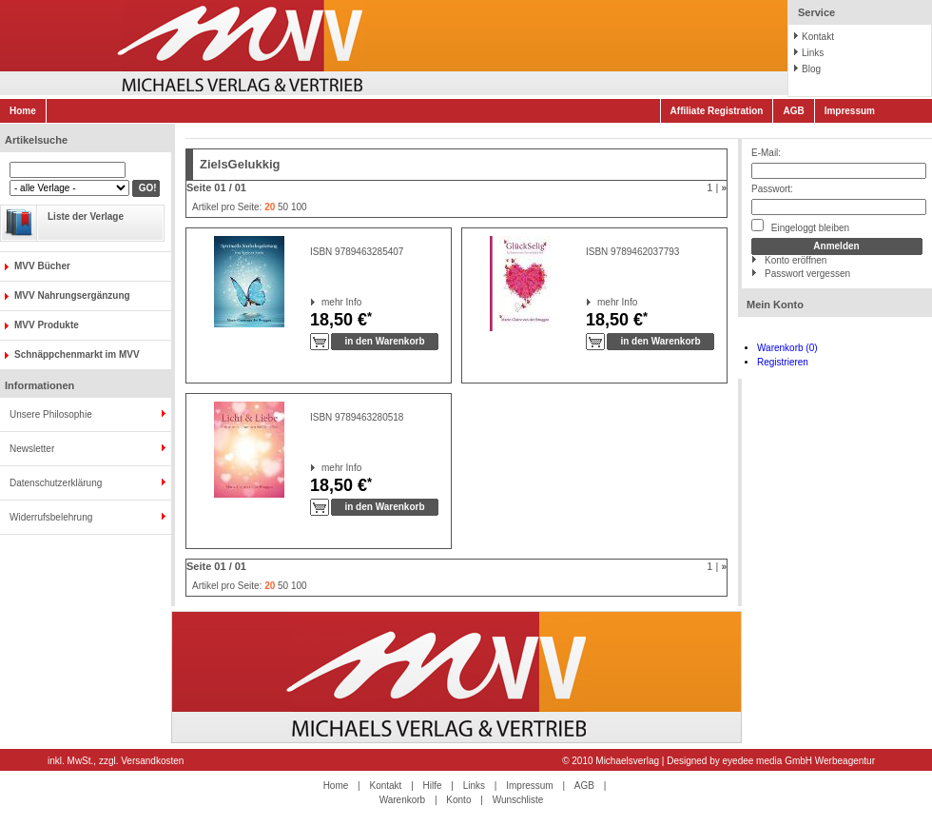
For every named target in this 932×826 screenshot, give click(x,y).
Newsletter (32, 448)
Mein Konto (775, 304)
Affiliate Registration (717, 111)
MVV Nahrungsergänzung (72, 295)
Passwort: (772, 189)
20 (269, 207)
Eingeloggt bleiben (800, 226)
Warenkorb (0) (787, 348)
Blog (811, 69)
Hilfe (432, 785)
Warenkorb (402, 800)
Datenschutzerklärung (56, 483)
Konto (458, 800)
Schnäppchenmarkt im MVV (77, 354)
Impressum (850, 111)
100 (299, 207)
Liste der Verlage (86, 216)
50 (283, 207)
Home (23, 111)
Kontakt (818, 36)
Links (813, 53)
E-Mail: (766, 153)
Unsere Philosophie (51, 414)
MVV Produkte (46, 325)
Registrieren (782, 362)
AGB (793, 111)
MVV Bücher (42, 266)
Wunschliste (518, 800)
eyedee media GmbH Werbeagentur (799, 761)
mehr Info (321, 302)
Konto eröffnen (795, 260)
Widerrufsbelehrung (51, 517)
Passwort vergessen (807, 273)
